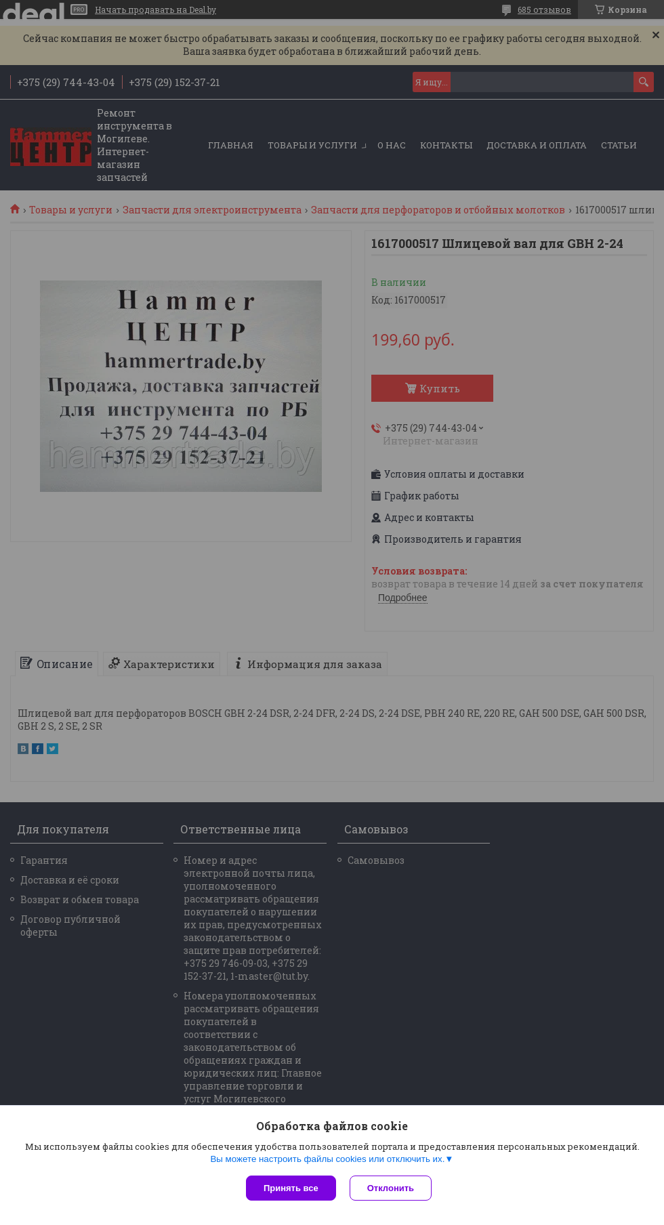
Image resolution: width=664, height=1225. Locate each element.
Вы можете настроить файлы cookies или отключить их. (327, 1159)
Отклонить (390, 1188)
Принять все (291, 1188)
